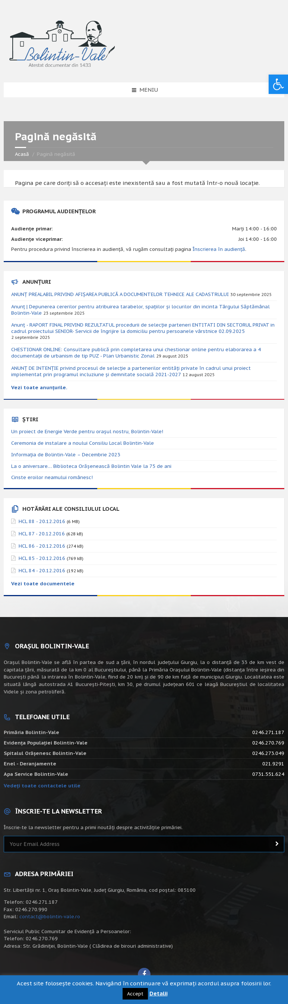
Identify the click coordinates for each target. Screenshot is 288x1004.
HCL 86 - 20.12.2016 (42, 546)
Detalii (158, 993)
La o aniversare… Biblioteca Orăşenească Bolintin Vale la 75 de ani (91, 466)
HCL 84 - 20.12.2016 (42, 570)
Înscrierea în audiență (219, 249)
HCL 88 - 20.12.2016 (42, 521)
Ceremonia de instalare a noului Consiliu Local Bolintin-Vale (82, 443)
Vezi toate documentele (43, 583)
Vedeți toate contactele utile (42, 786)
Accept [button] (135, 994)
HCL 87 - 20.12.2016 (42, 534)
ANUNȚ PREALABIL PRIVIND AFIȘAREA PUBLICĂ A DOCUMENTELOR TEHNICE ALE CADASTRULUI (120, 294)
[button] (278, 84)
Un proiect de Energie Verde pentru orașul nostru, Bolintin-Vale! (87, 431)
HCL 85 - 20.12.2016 (42, 558)
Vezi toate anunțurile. (39, 387)
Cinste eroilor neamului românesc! (52, 477)
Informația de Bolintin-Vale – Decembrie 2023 (65, 454)
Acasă (22, 154)
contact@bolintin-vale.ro (49, 916)
